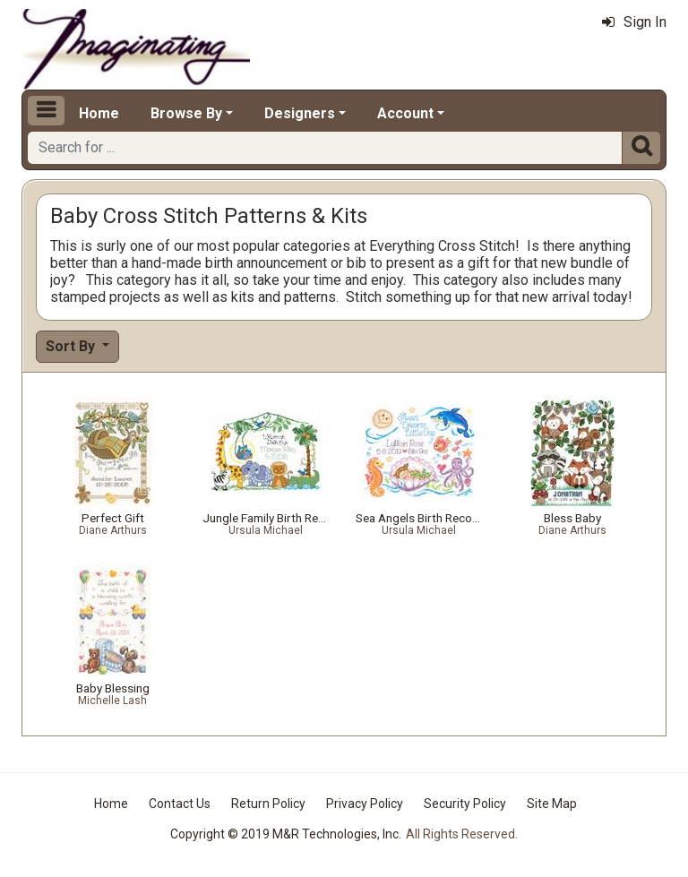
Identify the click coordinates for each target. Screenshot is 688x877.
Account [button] (405, 113)
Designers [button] (299, 113)
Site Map (552, 803)
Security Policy (465, 803)
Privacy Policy (364, 803)
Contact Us (180, 803)
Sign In (634, 21)
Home (99, 113)
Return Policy (268, 803)
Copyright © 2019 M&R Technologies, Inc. (285, 834)
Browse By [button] (186, 113)
